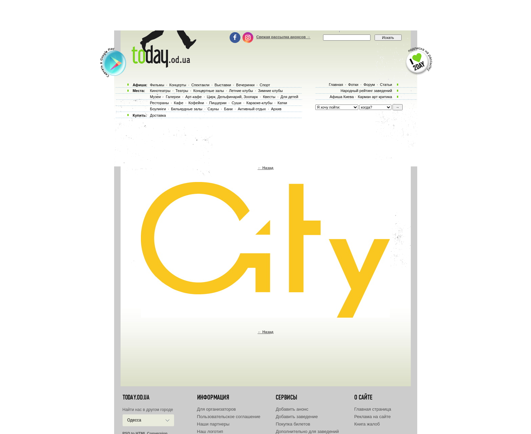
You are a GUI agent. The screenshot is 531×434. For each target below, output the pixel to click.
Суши (236, 103)
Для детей (289, 97)
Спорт (265, 85)
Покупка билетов (293, 424)
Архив (276, 109)
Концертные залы (208, 91)
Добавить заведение (297, 416)
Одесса (134, 420)
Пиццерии (218, 103)
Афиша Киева (342, 97)
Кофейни (196, 103)
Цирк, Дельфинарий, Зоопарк (232, 97)
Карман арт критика (375, 97)
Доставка (158, 115)
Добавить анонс (292, 409)
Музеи (155, 97)
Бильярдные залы (186, 109)
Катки (282, 103)
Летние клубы (241, 91)
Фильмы (157, 85)
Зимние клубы (270, 91)
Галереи (173, 97)
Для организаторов (216, 409)
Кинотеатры (160, 91)
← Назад (266, 168)
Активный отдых (252, 109)
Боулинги (158, 109)
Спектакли (200, 85)
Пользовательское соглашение (228, 416)
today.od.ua (136, 397)
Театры (181, 91)
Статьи (386, 85)
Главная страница (372, 409)
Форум (369, 85)
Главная (336, 85)
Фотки (353, 85)
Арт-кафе (193, 97)
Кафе (179, 103)
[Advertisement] (265, 15)
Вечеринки (245, 85)
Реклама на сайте (372, 416)
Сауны (213, 109)
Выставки (223, 85)
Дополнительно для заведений (307, 431)
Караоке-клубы (260, 103)
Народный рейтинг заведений (366, 91)
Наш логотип (210, 431)
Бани (228, 109)
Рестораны (159, 103)
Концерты (177, 85)
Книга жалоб (367, 424)
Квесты (269, 97)
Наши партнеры (213, 424)
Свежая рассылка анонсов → (283, 37)
